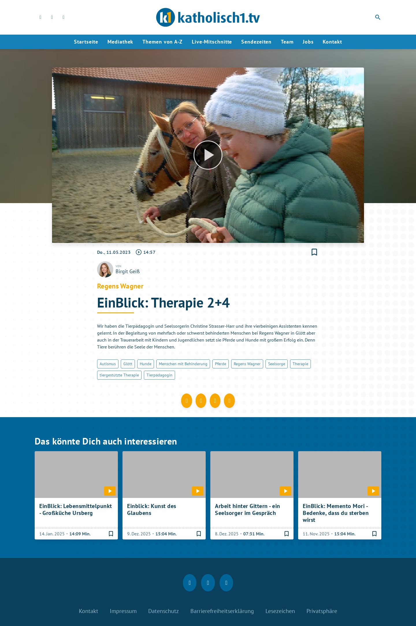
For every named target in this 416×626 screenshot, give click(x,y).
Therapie (300, 363)
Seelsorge (276, 363)
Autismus (108, 363)
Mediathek (120, 41)
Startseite (86, 41)
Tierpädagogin (159, 375)
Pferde (220, 363)
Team (287, 41)
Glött (127, 363)
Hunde (145, 363)
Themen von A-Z (162, 41)
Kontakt (332, 41)
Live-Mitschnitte (212, 41)
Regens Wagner (247, 363)
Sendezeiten (256, 41)
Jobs (308, 41)
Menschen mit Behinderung (183, 363)
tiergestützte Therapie (119, 375)
